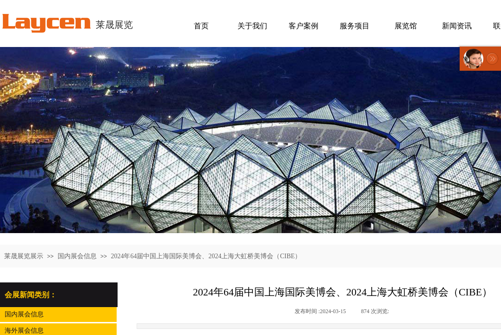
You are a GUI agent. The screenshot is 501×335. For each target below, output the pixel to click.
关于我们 (252, 26)
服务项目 (354, 26)
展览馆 (406, 26)
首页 (201, 26)
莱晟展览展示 (23, 256)
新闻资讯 (457, 26)
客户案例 (303, 26)
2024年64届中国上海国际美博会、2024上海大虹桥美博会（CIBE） (206, 256)
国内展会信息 (77, 256)
